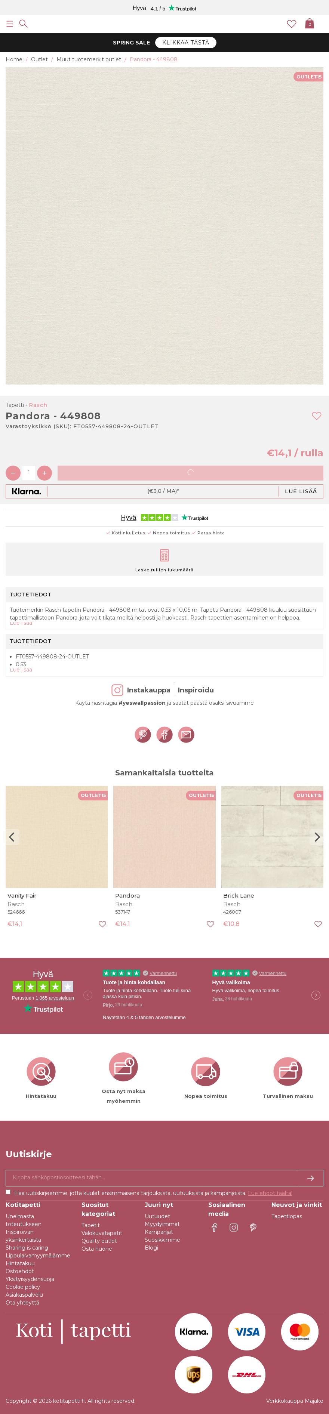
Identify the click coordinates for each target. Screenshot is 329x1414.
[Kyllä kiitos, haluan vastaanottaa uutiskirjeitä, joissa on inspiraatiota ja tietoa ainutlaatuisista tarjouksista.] (164, 1178)
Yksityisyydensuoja (30, 1279)
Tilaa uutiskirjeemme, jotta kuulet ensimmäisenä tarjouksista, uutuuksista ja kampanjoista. (152, 1193)
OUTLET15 (309, 77)
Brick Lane (238, 895)
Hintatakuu (20, 1263)
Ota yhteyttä (22, 1302)
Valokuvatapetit (102, 1233)
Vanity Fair (22, 895)
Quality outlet (99, 1241)
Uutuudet (157, 1216)
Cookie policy (23, 1287)
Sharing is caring (27, 1247)
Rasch (38, 405)
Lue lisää (301, 491)
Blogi (151, 1247)
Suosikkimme (162, 1240)
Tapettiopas (286, 1216)
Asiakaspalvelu (24, 1294)
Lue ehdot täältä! (270, 1193)
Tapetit (91, 1225)
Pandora (127, 895)
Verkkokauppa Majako (294, 1401)
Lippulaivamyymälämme (38, 1255)
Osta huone (97, 1248)
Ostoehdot (20, 1271)
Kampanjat (159, 1232)
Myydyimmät (162, 1224)
